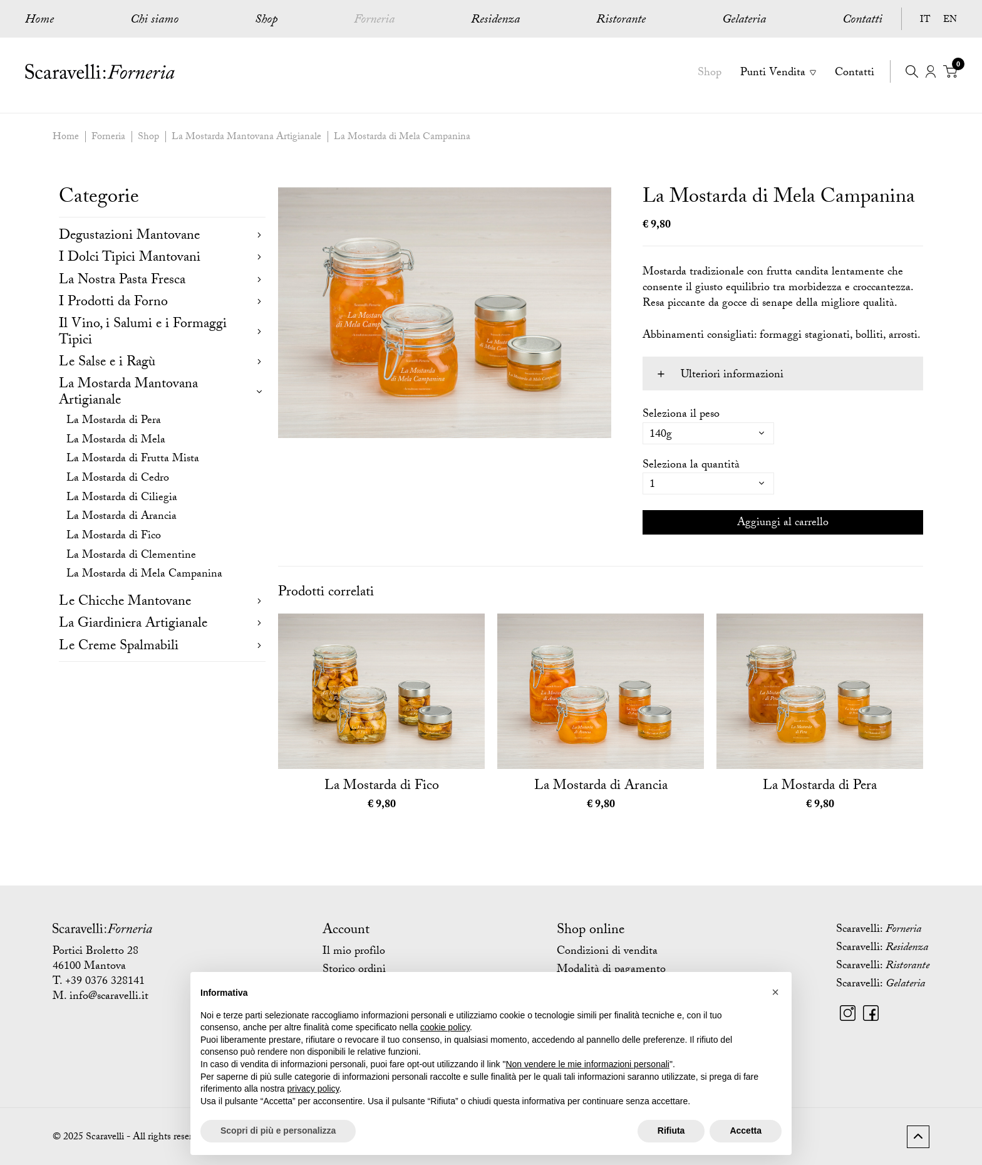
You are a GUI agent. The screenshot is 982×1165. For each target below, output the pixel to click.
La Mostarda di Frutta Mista (132, 459)
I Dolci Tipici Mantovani (129, 258)
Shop (148, 137)
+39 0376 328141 (105, 982)
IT (925, 21)
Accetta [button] (746, 1131)
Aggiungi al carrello (783, 523)
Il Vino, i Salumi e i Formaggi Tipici (143, 333)
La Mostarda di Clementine (131, 556)
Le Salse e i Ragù (107, 363)
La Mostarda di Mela (115, 441)
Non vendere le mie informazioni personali (587, 1064)
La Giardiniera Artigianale (133, 624)
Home (39, 20)
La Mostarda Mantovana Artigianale (246, 137)
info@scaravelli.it (109, 997)
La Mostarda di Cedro (117, 479)
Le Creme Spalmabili (118, 647)
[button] (775, 992)
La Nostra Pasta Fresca (122, 281)
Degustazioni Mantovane (129, 236)
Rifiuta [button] (671, 1131)
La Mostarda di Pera (113, 421)
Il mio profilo (354, 952)
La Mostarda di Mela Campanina (402, 137)
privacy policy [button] (313, 1089)
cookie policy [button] (445, 1027)
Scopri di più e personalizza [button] (278, 1131)
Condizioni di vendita (607, 952)
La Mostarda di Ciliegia (121, 498)
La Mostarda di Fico (113, 536)
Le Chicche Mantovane (125, 602)
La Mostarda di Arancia (121, 517)
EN (950, 21)
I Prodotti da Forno (113, 303)
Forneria (108, 137)
